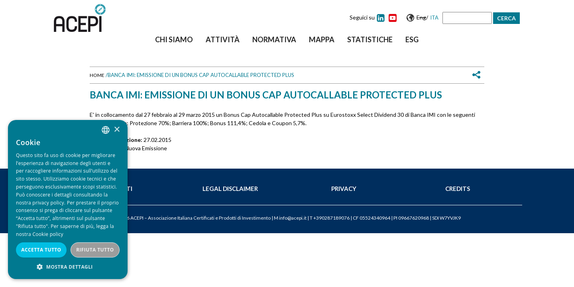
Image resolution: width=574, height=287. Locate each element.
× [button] (117, 130)
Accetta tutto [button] (41, 249)
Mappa (321, 39)
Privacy (343, 188)
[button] (68, 267)
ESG (412, 39)
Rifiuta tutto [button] (95, 249)
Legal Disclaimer (230, 188)
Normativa (274, 39)
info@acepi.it (293, 218)
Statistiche (370, 39)
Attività (223, 39)
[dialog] (68, 199)
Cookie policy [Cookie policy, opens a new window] (47, 234)
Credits (457, 188)
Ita (434, 17)
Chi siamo (174, 39)
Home (97, 75)
